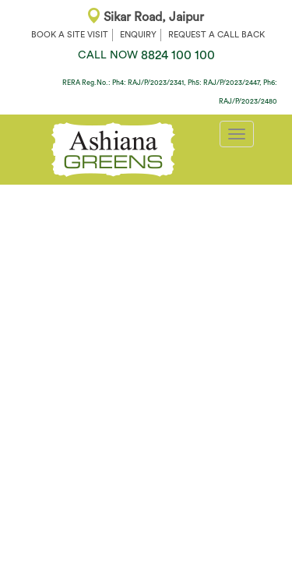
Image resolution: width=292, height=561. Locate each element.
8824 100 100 (146, 55)
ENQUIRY (138, 34)
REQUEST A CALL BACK (216, 34)
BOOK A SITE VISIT (69, 34)
